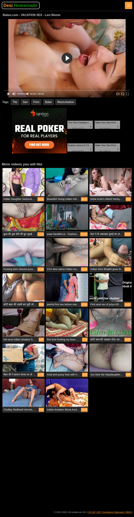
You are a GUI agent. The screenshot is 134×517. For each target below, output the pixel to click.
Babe (48, 102)
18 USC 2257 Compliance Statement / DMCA (110, 512)
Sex (25, 102)
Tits (15, 102)
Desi (20, 5)
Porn (36, 102)
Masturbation (65, 102)
